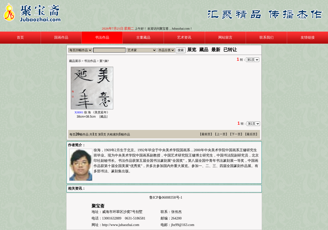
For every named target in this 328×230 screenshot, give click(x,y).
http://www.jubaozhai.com (120, 225)
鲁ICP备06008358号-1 (165, 197)
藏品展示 (75, 61)
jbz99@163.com (182, 225)
